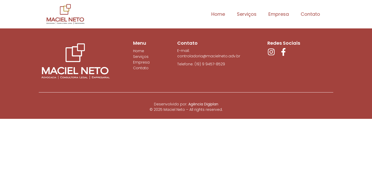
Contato (310, 14)
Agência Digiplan (203, 104)
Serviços (247, 14)
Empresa (278, 14)
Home (218, 14)
